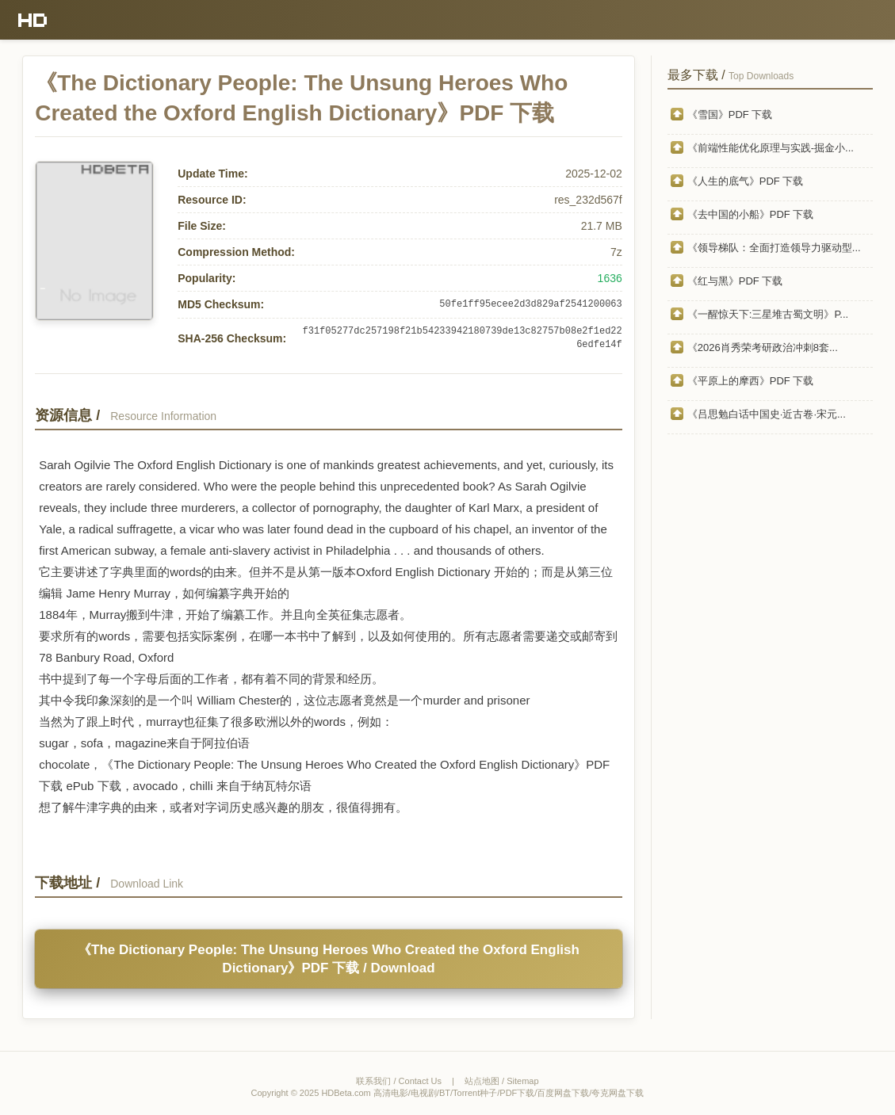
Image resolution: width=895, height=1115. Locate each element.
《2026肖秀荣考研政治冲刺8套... (762, 347)
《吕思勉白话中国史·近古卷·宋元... (766, 414)
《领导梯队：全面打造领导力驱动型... (774, 248)
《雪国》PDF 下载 (730, 114)
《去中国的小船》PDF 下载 (750, 214)
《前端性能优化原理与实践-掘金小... (770, 148)
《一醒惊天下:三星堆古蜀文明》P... (767, 314)
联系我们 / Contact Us (399, 1081)
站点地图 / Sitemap (502, 1081)
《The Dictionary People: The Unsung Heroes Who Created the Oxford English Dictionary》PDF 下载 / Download (328, 959)
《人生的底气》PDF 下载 (745, 181)
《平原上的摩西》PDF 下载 (750, 381)
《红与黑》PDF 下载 (735, 281)
